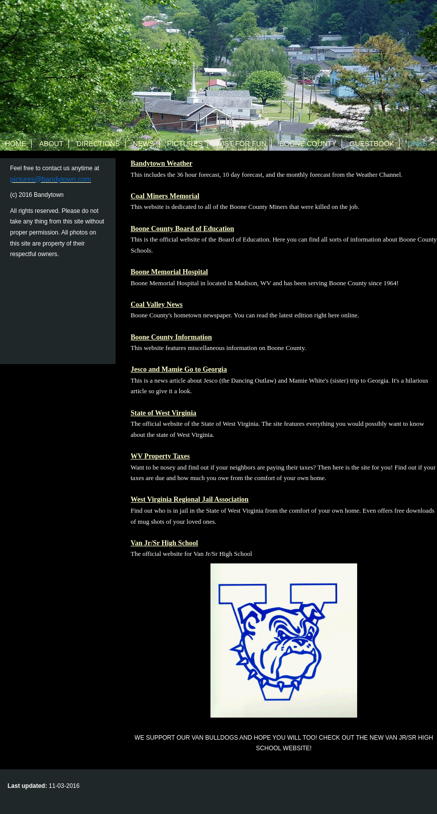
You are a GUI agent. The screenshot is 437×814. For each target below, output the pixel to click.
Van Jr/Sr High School (164, 543)
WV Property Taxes (160, 456)
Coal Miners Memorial (165, 196)
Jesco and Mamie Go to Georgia (179, 369)
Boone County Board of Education (182, 228)
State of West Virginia (163, 413)
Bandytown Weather (161, 163)
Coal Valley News (156, 304)
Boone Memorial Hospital (169, 272)
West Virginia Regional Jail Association (190, 499)
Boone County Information (171, 337)
